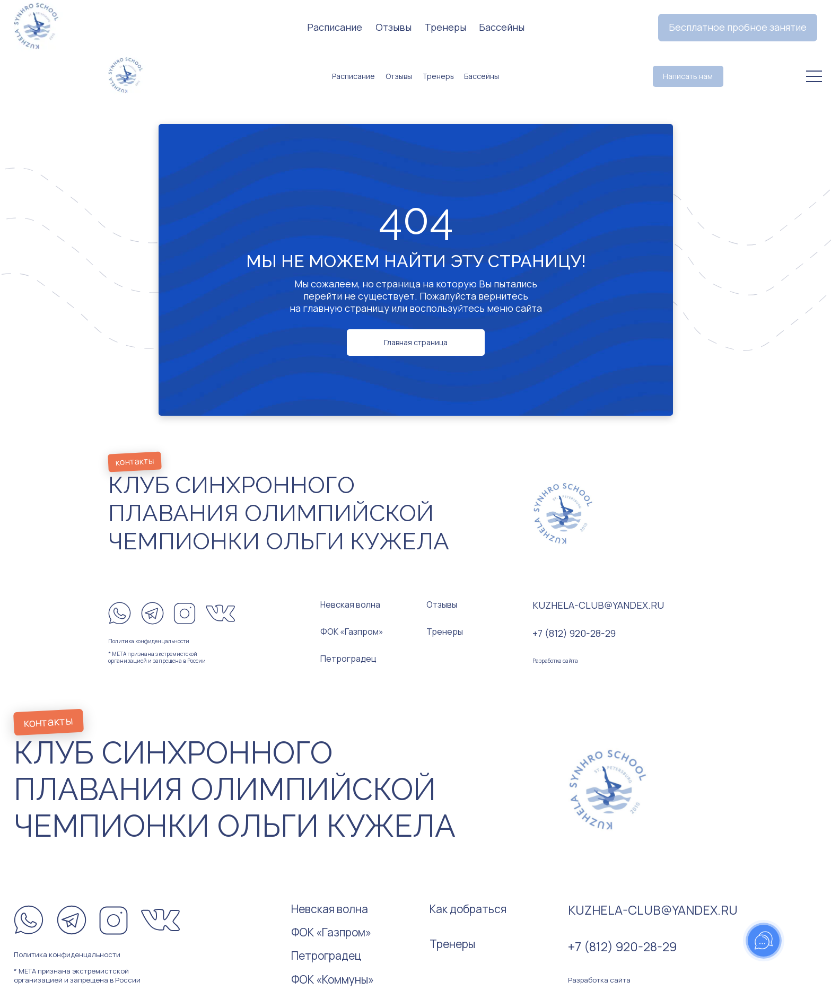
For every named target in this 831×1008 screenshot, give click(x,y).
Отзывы (441, 604)
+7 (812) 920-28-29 (574, 633)
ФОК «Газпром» (351, 631)
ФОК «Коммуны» (332, 979)
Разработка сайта (555, 660)
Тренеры (444, 631)
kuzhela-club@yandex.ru (598, 605)
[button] (737, 27)
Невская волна (350, 604)
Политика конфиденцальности (148, 641)
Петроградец (348, 658)
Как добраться (468, 908)
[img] (126, 74)
